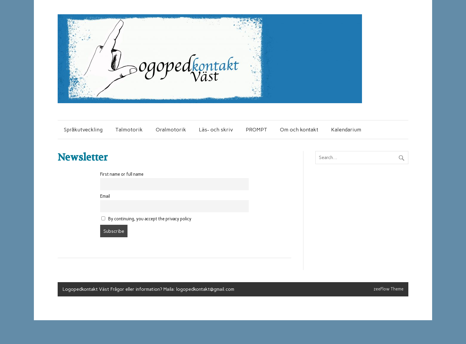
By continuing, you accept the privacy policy (146, 219)
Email (105, 196)
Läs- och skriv (216, 129)
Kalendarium (346, 129)
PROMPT (256, 129)
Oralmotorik (171, 129)
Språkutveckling (83, 129)
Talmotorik (129, 129)
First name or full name (122, 174)
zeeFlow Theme (389, 289)
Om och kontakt (299, 129)
